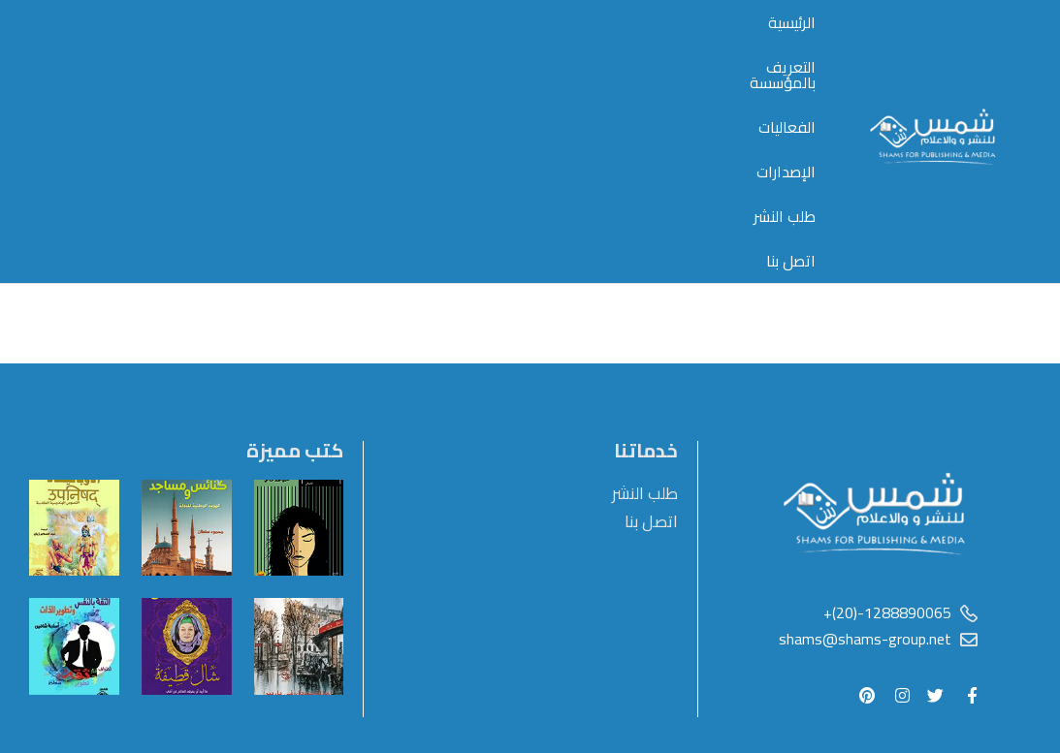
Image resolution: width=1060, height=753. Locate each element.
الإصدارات (363, 55)
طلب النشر (273, 55)
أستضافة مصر (932, 695)
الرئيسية (680, 55)
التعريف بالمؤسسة (567, 55)
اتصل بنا (188, 55)
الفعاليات (450, 55)
